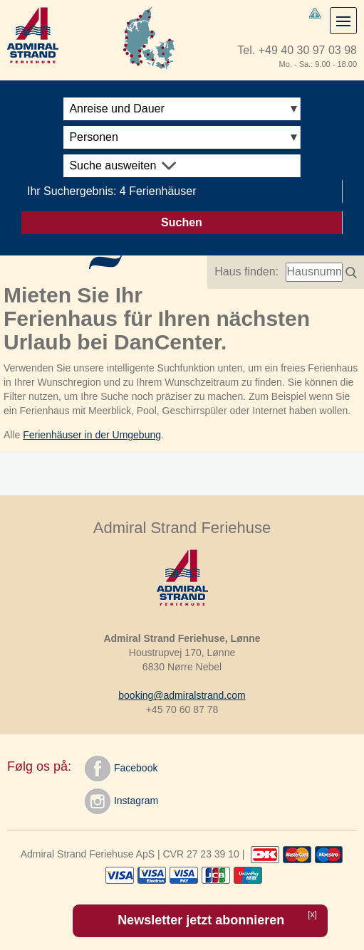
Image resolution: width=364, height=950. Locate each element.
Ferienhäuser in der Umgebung (92, 434)
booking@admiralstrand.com (181, 695)
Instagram (121, 801)
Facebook (121, 768)
